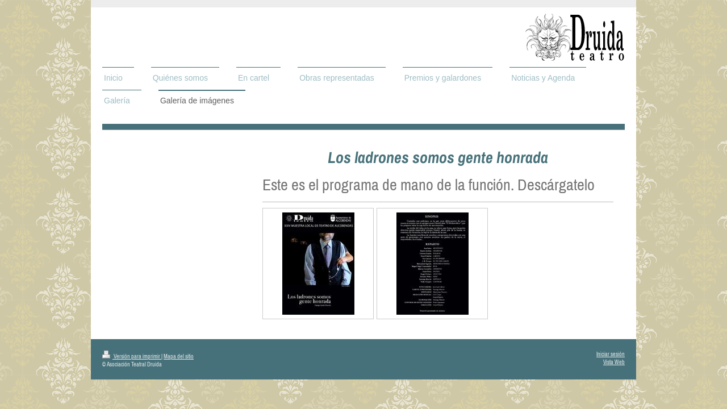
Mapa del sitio (179, 356)
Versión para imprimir (131, 356)
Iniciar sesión (610, 354)
